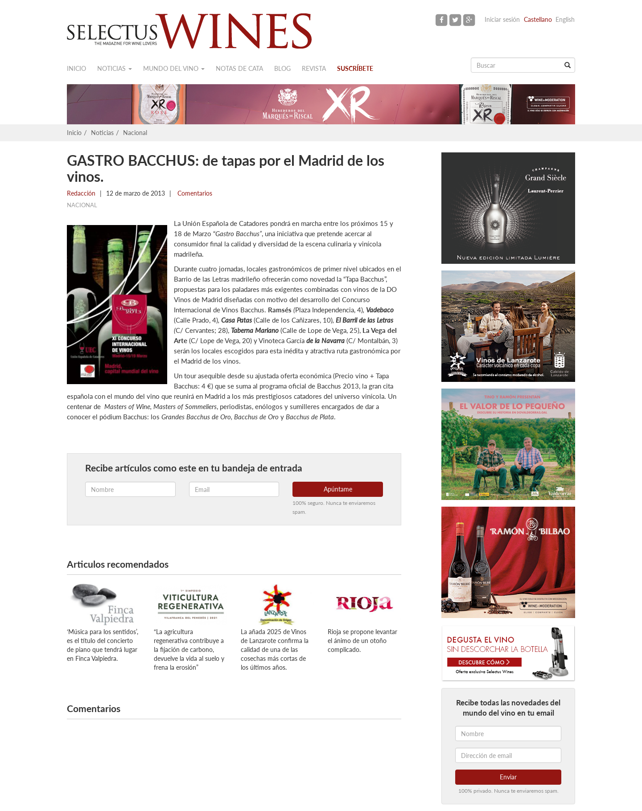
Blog (282, 68)
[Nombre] (508, 733)
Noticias (114, 68)
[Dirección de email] (508, 755)
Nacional (135, 132)
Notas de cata (239, 68)
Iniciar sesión (502, 19)
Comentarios (194, 193)
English (565, 19)
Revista (314, 68)
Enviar (508, 777)
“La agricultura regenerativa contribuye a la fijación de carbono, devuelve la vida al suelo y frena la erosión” (189, 649)
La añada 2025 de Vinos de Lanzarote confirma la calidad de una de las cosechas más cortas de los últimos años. (275, 649)
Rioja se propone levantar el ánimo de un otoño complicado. (362, 640)
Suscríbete (355, 68)
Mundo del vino (174, 68)
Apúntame (338, 489)
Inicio (76, 68)
